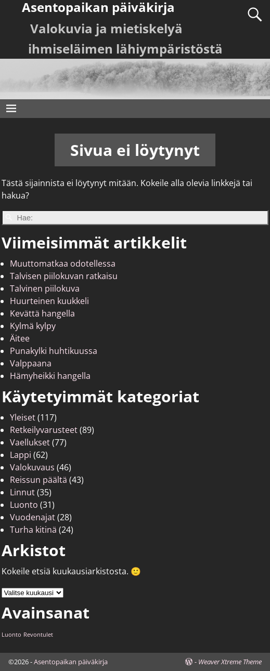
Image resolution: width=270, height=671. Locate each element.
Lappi (20, 455)
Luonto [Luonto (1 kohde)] (11, 634)
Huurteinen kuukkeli (49, 301)
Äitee (20, 338)
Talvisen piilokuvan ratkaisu (64, 276)
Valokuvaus (32, 467)
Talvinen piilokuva (45, 288)
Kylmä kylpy (33, 326)
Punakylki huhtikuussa (53, 351)
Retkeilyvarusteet (44, 430)
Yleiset (22, 417)
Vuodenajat (32, 517)
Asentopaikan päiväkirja (71, 661)
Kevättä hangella (42, 313)
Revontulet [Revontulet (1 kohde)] (38, 634)
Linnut (22, 492)
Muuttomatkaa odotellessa (62, 263)
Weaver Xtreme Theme (230, 661)
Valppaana (31, 363)
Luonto (24, 504)
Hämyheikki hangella (50, 375)
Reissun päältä (38, 479)
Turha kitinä (33, 529)
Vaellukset (30, 442)
